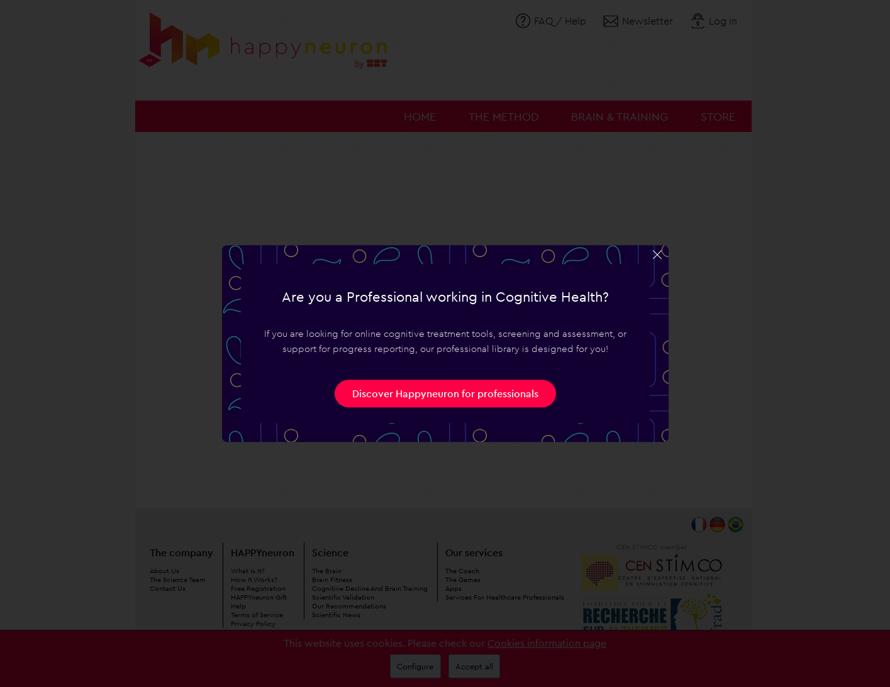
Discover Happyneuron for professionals (445, 393)
